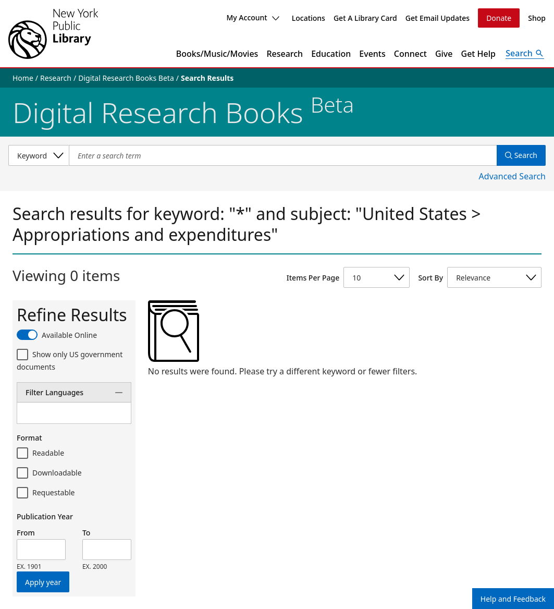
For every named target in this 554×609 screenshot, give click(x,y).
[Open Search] (525, 54)
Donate (498, 18)
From (26, 533)
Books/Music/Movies (217, 53)
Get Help (478, 53)
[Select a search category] (38, 155)
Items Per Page (313, 278)
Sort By (430, 278)
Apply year (43, 582)
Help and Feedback (513, 599)
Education (331, 53)
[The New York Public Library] (53, 33)
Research (284, 53)
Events (372, 53)
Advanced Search (512, 176)
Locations (308, 18)
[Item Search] (283, 155)
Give (444, 53)
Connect (410, 53)
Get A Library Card (365, 18)
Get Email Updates (437, 18)
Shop (537, 18)
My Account (252, 17)
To (86, 533)
